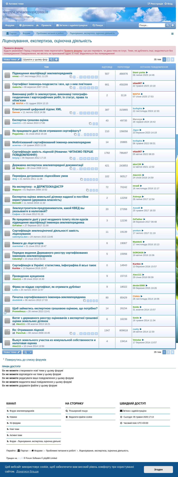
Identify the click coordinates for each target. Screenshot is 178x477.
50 (81, 333)
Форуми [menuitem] (9, 25)
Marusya (137, 119)
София (16, 214)
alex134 (137, 164)
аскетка (16, 145)
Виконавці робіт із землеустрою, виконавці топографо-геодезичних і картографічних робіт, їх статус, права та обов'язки (50, 97)
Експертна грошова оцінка (30, 120)
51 (85, 333)
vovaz (15, 76)
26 (92, 88)
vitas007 (137, 83)
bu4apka (137, 108)
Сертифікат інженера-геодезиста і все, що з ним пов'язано (52, 84)
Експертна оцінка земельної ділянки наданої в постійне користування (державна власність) (50, 198)
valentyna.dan (20, 236)
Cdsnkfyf (17, 259)
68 (81, 158)
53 (92, 333)
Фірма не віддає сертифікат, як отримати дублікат (46, 286)
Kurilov (16, 268)
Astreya (137, 196)
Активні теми (16, 435)
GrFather (17, 225)
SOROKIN (138, 252)
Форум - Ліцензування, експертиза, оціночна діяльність (36, 441)
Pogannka (17, 134)
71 (92, 158)
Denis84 (16, 203)
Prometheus (19, 311)
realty (136, 329)
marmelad (17, 246)
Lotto (15, 289)
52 (89, 333)
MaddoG (137, 241)
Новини (13, 417)
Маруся (20, 168)
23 (81, 88)
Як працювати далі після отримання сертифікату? (46, 130)
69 (85, 158)
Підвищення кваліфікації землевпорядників (42, 73)
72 (96, 158)
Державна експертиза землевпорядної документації (47, 165)
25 (89, 88)
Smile (136, 307)
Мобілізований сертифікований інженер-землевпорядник (51, 142)
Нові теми (14, 429)
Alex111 (137, 175)
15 (92, 113)
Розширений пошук (78, 411)
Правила (46, 25)
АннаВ (136, 208)
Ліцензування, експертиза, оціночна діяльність (47, 40)
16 (96, 113)
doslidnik (17, 300)
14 (89, 113)
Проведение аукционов (28, 276)
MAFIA (19, 103)
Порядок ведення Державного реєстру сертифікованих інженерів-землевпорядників (50, 254)
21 (96, 77)
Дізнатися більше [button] (27, 471)
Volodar (137, 340)
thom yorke (139, 72)
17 (81, 77)
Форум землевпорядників (25, 11)
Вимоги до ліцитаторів (27, 243)
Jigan (136, 130)
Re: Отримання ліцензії (28, 329)
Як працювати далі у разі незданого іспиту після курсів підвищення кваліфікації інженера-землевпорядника (50, 221)
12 (81, 113)
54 (96, 333)
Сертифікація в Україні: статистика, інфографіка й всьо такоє (54, 265)
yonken (137, 230)
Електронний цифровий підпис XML (37, 109)
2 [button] (168, 59)
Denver (16, 112)
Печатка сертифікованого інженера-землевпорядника (49, 297)
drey (14, 179)
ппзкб (136, 186)
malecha (17, 87)
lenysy (15, 158)
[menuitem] (15, 3)
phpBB (21, 458)
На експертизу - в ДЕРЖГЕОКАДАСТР (37, 186)
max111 (16, 123)
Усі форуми (15, 423)
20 (92, 77)
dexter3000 (139, 285)
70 (89, 158)
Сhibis (136, 296)
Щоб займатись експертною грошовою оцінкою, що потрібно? (55, 308)
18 (85, 77)
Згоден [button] (158, 469)
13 (85, 113)
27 (96, 88)
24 (85, 88)
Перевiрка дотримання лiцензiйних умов (40, 175)
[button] (172, 59)
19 (89, 77)
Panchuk (21, 333)
